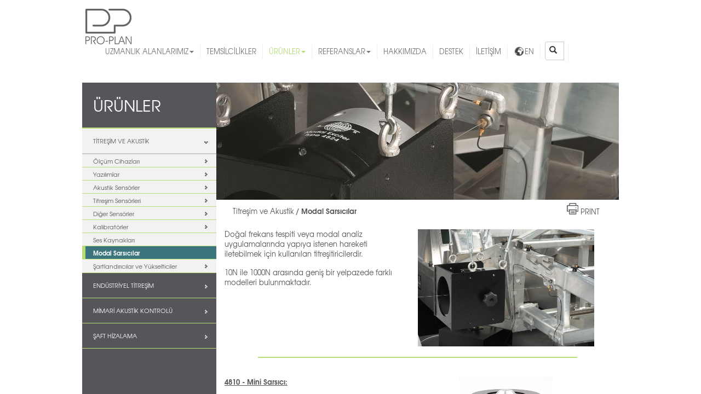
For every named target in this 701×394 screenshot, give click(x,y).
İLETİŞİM (488, 51)
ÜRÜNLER (287, 51)
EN (524, 51)
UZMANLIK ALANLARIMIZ (149, 51)
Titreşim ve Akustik (263, 211)
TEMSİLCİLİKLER (231, 51)
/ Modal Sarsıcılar (326, 210)
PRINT (590, 211)
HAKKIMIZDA (405, 51)
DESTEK (451, 51)
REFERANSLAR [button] (344, 51)
